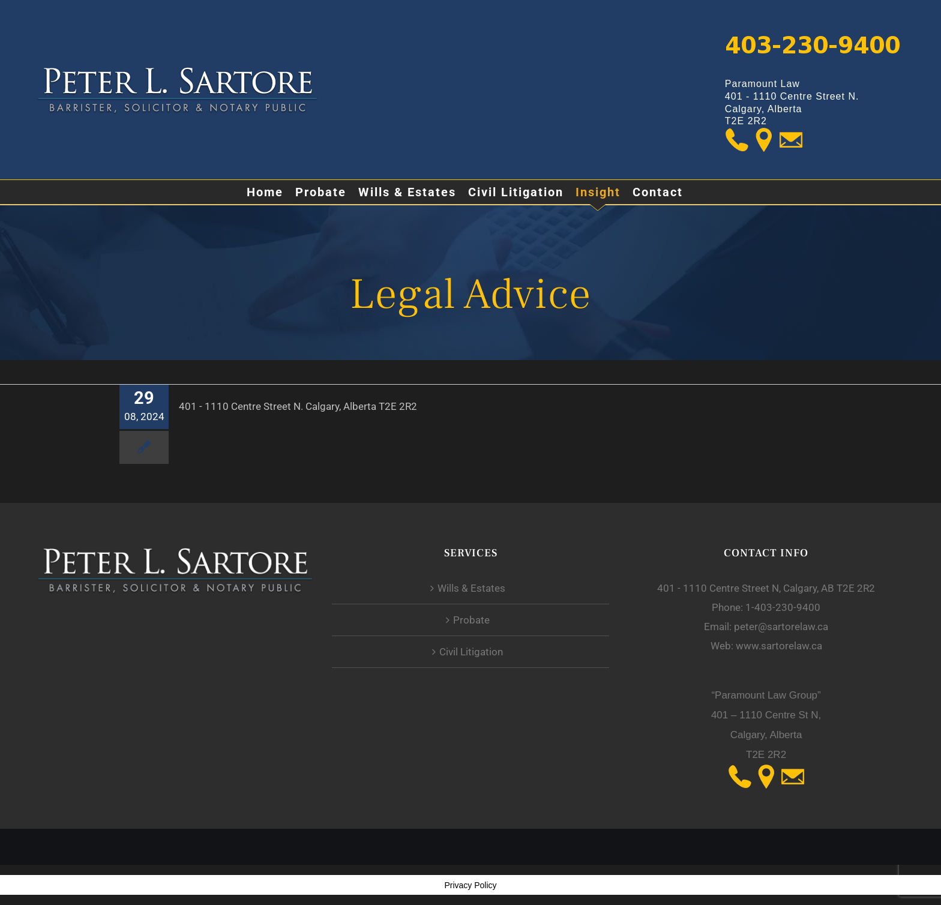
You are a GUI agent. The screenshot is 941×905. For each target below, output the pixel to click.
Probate (471, 620)
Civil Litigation (471, 652)
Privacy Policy (470, 885)
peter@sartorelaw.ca (781, 627)
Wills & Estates (471, 588)
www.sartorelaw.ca (779, 646)
